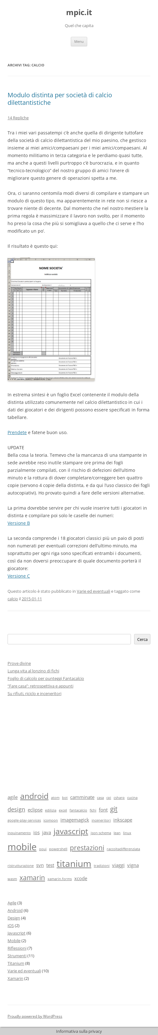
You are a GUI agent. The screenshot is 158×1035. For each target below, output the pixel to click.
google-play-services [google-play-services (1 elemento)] (24, 820)
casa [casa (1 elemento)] (100, 797)
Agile (12, 903)
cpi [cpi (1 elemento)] (108, 797)
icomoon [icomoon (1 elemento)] (50, 820)
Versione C (19, 576)
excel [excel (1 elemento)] (63, 810)
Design (14, 918)
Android (15, 910)
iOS (11, 925)
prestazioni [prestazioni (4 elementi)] (87, 847)
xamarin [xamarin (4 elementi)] (32, 877)
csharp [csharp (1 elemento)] (119, 797)
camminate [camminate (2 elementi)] (82, 797)
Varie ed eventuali (93, 591)
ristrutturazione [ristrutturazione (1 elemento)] (21, 865)
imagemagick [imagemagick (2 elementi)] (74, 820)
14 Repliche (18, 118)
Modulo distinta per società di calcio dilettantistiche (60, 99)
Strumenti (17, 956)
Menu (79, 41)
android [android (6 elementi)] (34, 796)
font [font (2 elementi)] (103, 809)
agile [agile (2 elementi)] (13, 797)
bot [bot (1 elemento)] (65, 797)
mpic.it (79, 12)
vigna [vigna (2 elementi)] (133, 865)
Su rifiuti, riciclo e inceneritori (34, 693)
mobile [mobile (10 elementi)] (22, 846)
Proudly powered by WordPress (35, 1016)
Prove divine (19, 663)
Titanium (16, 963)
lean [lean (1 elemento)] (117, 833)
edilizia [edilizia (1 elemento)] (50, 810)
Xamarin (15, 978)
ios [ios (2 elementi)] (36, 832)
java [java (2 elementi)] (46, 832)
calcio (13, 599)
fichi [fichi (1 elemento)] (93, 810)
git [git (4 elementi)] (113, 809)
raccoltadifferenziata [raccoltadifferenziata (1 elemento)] (123, 849)
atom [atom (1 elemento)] (55, 797)
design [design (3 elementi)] (16, 809)
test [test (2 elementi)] (50, 865)
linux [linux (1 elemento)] (127, 833)
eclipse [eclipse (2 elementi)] (35, 809)
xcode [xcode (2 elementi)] (80, 878)
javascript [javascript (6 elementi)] (71, 831)
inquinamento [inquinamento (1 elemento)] (19, 833)
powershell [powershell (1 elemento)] (58, 849)
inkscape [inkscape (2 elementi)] (122, 820)
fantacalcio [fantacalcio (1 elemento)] (78, 810)
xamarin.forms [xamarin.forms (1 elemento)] (60, 879)
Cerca (142, 639)
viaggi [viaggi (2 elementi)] (118, 865)
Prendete (17, 432)
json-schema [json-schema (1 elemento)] (101, 833)
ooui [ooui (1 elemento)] (43, 849)
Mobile (14, 940)
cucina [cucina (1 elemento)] (132, 797)
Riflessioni (17, 948)
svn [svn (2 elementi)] (40, 865)
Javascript (16, 933)
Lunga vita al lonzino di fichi (33, 671)
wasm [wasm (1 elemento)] (12, 879)
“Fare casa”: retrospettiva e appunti (40, 686)
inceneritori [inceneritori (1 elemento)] (101, 820)
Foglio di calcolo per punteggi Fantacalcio (46, 678)
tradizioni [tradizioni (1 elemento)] (102, 865)
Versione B (19, 523)
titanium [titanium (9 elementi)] (74, 863)
